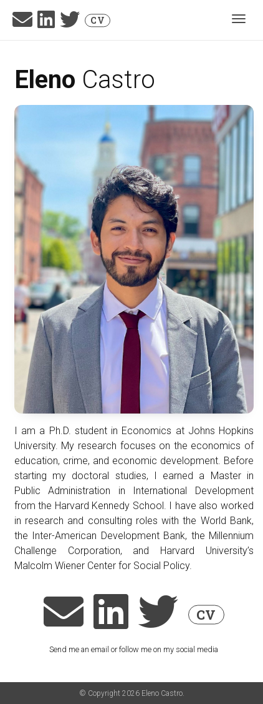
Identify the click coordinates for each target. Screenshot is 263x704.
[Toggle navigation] (238, 20)
